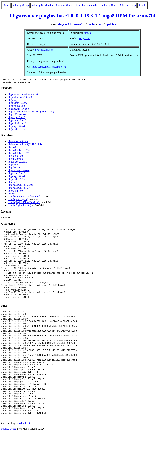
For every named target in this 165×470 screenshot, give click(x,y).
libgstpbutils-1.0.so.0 (18, 109)
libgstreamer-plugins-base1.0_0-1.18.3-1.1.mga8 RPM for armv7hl (82, 16)
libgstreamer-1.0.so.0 (18, 171)
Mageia (87, 32)
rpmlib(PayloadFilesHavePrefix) (24, 203)
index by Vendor (64, 5)
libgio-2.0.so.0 (15, 156)
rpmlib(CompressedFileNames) (24, 197)
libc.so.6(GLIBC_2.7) (19, 154)
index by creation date (87, 5)
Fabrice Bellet (8, 466)
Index (7, 5)
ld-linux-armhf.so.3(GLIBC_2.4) (25, 145)
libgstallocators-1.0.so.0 (20, 98)
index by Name (109, 5)
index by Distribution (42, 5)
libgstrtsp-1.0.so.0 (17, 121)
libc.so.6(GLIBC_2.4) (19, 151)
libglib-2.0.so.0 (15, 159)
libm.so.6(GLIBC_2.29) (20, 185)
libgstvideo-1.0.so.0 (18, 130)
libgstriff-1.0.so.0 (17, 115)
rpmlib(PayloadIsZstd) (19, 206)
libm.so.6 (12, 183)
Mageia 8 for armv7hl (71, 24)
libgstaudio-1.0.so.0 (18, 103)
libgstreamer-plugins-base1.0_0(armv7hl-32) (31, 112)
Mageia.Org (85, 38)
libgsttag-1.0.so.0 (17, 127)
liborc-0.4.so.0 (15, 191)
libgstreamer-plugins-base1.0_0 (24, 95)
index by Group (20, 5)
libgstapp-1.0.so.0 (17, 101)
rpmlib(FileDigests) (18, 200)
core (100, 24)
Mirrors (124, 5)
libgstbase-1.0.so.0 (17, 168)
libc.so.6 (12, 148)
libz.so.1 (12, 194)
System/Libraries (44, 49)
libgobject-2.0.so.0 (17, 162)
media (91, 24)
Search (142, 5)
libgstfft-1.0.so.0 (16, 106)
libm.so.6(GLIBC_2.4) (19, 188)
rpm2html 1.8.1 (24, 460)
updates (111, 24)
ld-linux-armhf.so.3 (18, 142)
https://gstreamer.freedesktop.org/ (49, 66)
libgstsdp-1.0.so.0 (17, 124)
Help (133, 5)
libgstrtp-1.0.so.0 (16, 118)
